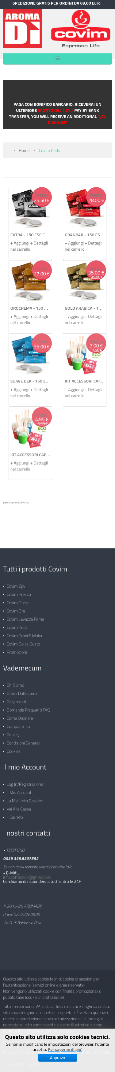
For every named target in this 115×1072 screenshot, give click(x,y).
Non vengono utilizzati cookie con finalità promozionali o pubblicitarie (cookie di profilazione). (52, 991)
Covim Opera (18, 600)
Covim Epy (16, 583)
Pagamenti (16, 699)
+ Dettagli (39, 243)
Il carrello (15, 814)
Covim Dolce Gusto (23, 641)
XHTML (18, 1062)
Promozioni (17, 649)
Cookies (14, 748)
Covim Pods (17, 624)
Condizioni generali (23, 740)
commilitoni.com (59, 1028)
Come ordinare (20, 715)
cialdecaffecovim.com (22, 1034)
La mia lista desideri (25, 798)
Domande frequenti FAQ (28, 707)
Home (24, 150)
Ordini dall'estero (22, 690)
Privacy (13, 732)
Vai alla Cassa (19, 806)
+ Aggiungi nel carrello (20, 246)
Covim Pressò (19, 591)
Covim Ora (16, 608)
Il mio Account (19, 790)
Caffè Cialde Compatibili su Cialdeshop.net (55, 1037)
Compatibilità (18, 723)
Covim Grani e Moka (24, 633)
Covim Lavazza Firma (25, 616)
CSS (37, 1062)
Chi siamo (15, 682)
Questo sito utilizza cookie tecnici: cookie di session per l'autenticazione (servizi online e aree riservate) (51, 979)
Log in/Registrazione (25, 781)
